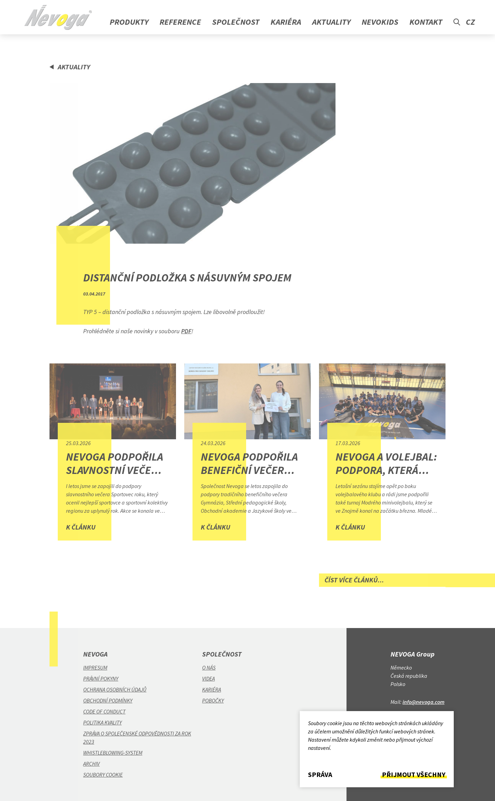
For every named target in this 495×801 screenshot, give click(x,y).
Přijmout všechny (414, 774)
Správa (320, 774)
